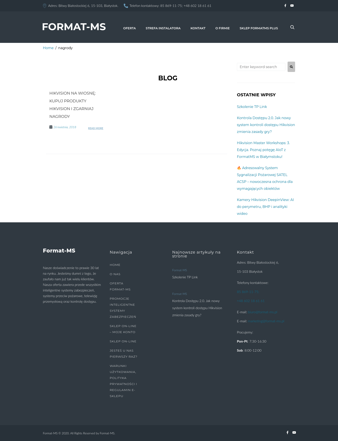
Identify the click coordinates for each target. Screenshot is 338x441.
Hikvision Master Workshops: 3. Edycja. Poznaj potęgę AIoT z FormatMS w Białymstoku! (263, 150)
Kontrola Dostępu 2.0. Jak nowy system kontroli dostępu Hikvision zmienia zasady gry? (266, 125)
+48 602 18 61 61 (197, 5)
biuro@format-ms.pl (262, 312)
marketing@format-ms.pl (266, 321)
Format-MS (179, 270)
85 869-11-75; (171, 5)
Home (48, 48)
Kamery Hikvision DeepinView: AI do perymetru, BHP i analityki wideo (265, 207)
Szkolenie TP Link (252, 107)
